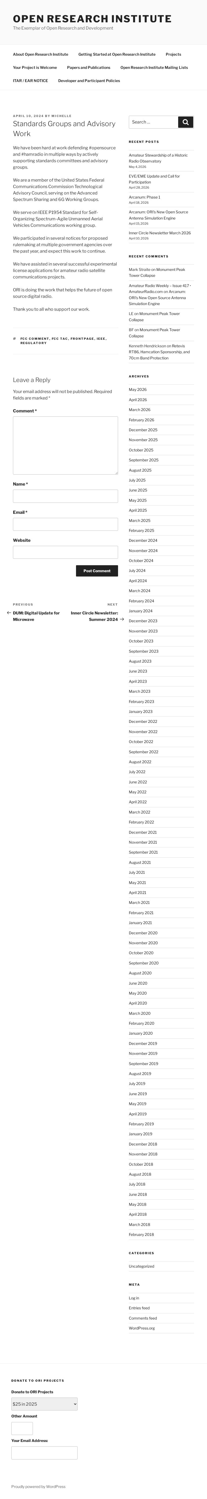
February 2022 (141, 822)
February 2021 (141, 912)
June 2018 (138, 1194)
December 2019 (143, 1043)
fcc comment (34, 339)
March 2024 (139, 590)
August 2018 (140, 1174)
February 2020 (141, 1023)
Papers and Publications (88, 67)
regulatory (33, 343)
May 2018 (137, 1204)
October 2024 (141, 560)
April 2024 (138, 580)
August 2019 (140, 1073)
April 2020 (138, 1003)
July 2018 (137, 1184)
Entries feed (139, 1308)
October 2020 (141, 952)
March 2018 (139, 1224)
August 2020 (140, 973)
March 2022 (139, 812)
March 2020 (140, 1013)
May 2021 (137, 882)
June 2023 (138, 671)
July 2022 (137, 771)
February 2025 (141, 530)
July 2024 (137, 570)
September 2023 (143, 651)
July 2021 (137, 872)
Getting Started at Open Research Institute (117, 54)
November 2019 (143, 1053)
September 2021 (143, 852)
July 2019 (137, 1083)
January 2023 (141, 711)
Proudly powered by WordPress (38, 1486)
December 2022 (143, 721)
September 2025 (143, 460)
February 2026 (141, 420)
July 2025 (137, 480)
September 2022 (143, 751)
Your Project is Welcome (35, 67)
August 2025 (140, 470)
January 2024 (141, 611)
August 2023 (140, 661)
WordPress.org (142, 1328)
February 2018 (141, 1234)
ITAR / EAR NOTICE (30, 80)
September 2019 (143, 1063)
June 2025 (138, 490)
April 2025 (138, 510)
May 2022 (137, 792)
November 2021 (143, 842)
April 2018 (138, 1214)
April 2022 (138, 802)
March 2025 (139, 520)
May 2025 (138, 500)
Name (20, 484)
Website (21, 540)
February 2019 (141, 1124)
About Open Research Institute (40, 54)
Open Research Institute (92, 19)
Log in (134, 1298)
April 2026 (138, 399)
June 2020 (138, 983)
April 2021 (137, 892)
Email (20, 512)
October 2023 (141, 641)
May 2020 (138, 993)
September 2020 (144, 963)
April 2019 (138, 1114)
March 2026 (139, 409)
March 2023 (139, 691)
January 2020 (141, 1033)
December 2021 (143, 832)
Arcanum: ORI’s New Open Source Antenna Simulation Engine (157, 297)
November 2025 (143, 439)
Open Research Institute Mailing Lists (154, 67)
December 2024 (143, 540)
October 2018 (141, 1164)
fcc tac (60, 339)
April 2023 (138, 681)
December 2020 (143, 933)
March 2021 (139, 902)
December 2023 (143, 620)
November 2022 (143, 731)
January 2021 (140, 922)
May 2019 (137, 1103)
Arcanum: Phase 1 (144, 197)
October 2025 (141, 450)
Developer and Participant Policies (89, 80)
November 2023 (143, 631)
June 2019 (138, 1093)
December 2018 (143, 1144)
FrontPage (82, 339)
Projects (173, 54)
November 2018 (143, 1154)
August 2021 (140, 862)
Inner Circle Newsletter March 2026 (160, 233)
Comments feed (143, 1318)
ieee (101, 339)
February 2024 (141, 601)
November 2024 (143, 550)
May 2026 (138, 389)
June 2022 (138, 782)
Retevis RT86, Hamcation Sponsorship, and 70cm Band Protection (159, 352)
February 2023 (141, 701)
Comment (25, 410)
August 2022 (140, 761)
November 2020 (143, 943)
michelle (61, 116)
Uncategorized (141, 1266)
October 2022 (141, 741)
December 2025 (143, 429)
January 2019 (140, 1134)
